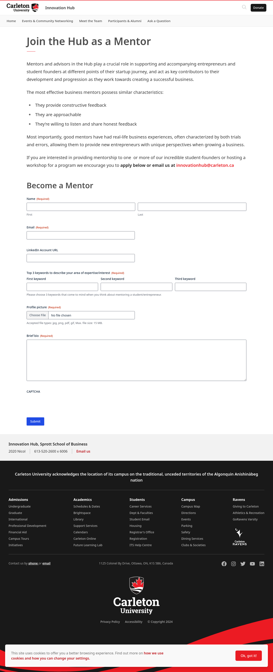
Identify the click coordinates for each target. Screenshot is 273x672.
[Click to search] (244, 8)
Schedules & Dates (86, 506)
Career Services (141, 506)
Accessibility (133, 622)
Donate (258, 8)
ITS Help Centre (141, 545)
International (18, 519)
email (46, 563)
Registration (138, 539)
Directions (188, 513)
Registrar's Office (142, 532)
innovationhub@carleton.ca (205, 165)
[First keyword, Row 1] (62, 287)
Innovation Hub (60, 7)
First (29, 214)
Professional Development (27, 526)
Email (38, 227)
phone (33, 563)
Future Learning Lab (87, 545)
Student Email (140, 519)
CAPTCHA (33, 391)
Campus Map (190, 506)
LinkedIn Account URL (42, 250)
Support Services (85, 526)
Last (140, 214)
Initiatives (16, 545)
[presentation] (59, 403)
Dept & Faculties (141, 513)
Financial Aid (18, 532)
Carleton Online (84, 539)
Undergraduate (20, 506)
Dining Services (192, 539)
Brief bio (40, 336)
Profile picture (44, 307)
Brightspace (82, 513)
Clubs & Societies (193, 545)
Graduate (15, 513)
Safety (185, 532)
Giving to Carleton (246, 506)
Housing (136, 526)
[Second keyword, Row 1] (136, 287)
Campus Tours (19, 539)
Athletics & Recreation (248, 513)
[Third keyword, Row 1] (210, 287)
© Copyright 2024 (160, 622)
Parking (187, 526)
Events (186, 519)
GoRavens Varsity (245, 519)
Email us (83, 451)
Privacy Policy (110, 622)
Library (78, 519)
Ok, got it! (249, 655)
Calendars (80, 532)
